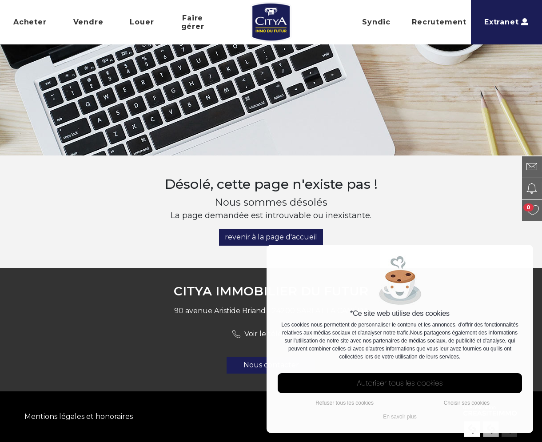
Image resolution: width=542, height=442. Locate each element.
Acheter (30, 22)
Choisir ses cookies (467, 403)
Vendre (88, 22)
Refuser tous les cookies (344, 403)
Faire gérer (192, 22)
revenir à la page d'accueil (271, 237)
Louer (142, 22)
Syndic (376, 22)
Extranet (506, 22)
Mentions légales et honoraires (78, 416)
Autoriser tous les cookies (400, 383)
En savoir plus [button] (399, 417)
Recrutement (439, 22)
